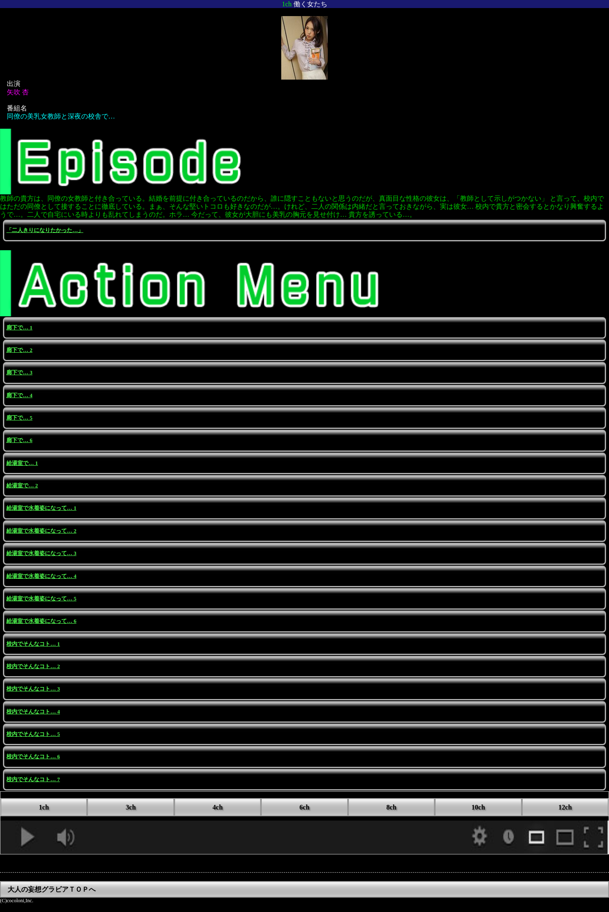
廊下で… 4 (19, 395)
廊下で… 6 (19, 440)
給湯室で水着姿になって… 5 (41, 599)
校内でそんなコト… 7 (33, 779)
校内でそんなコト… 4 (33, 712)
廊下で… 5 (19, 418)
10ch (478, 807)
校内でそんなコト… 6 (33, 757)
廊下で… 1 (19, 328)
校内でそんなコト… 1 (33, 644)
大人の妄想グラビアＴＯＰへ (52, 889)
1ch (44, 807)
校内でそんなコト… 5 (33, 734)
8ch (391, 807)
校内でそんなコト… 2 (33, 666)
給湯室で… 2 (22, 486)
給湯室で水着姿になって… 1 (41, 508)
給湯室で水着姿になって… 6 (41, 621)
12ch (565, 807)
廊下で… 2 (19, 350)
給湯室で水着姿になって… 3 (41, 553)
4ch (218, 807)
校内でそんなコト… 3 (33, 689)
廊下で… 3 (19, 373)
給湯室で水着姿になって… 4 (41, 576)
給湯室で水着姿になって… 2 (41, 531)
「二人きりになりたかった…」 (44, 230)
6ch (304, 807)
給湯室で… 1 (22, 463)
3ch (131, 807)
